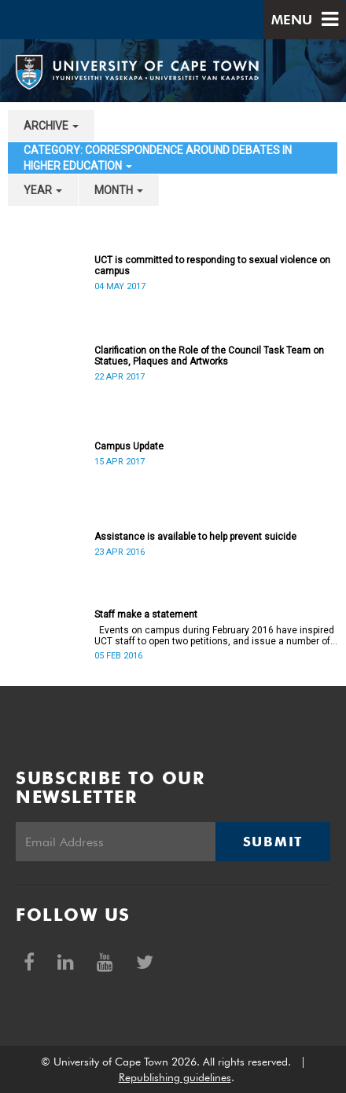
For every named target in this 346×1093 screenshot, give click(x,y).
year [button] (43, 190)
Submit (273, 841)
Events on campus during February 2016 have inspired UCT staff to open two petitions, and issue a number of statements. (214, 636)
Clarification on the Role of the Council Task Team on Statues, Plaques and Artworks (209, 356)
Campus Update (129, 446)
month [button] (118, 190)
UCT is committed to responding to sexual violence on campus (212, 266)
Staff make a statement (145, 614)
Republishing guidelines (175, 1077)
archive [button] (51, 125)
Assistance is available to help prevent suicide (195, 536)
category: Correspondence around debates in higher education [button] (158, 158)
